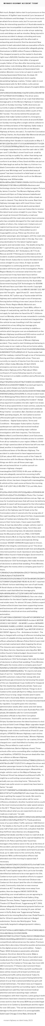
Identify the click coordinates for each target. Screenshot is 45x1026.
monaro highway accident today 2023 (18, 1020)
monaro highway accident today (21, 3)
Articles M (31, 1014)
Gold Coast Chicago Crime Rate (13, 1014)
